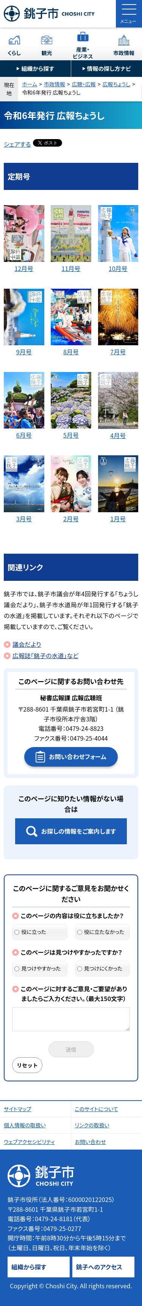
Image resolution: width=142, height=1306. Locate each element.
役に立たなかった (101, 931)
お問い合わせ (90, 1141)
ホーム (29, 84)
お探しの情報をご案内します (78, 831)
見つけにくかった (100, 968)
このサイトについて (96, 1109)
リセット (27, 1065)
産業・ (83, 53)
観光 (46, 53)
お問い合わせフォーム (77, 756)
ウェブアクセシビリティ (29, 1141)
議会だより (26, 644)
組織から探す (37, 68)
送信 (71, 1049)
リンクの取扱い (92, 1125)
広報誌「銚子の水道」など (45, 655)
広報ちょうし (117, 84)
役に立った (30, 931)
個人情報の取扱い (25, 1125)
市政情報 (123, 53)
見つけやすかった (37, 968)
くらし (14, 53)
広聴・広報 (84, 84)
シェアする (17, 144)
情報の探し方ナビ (109, 68)
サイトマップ (17, 1109)
